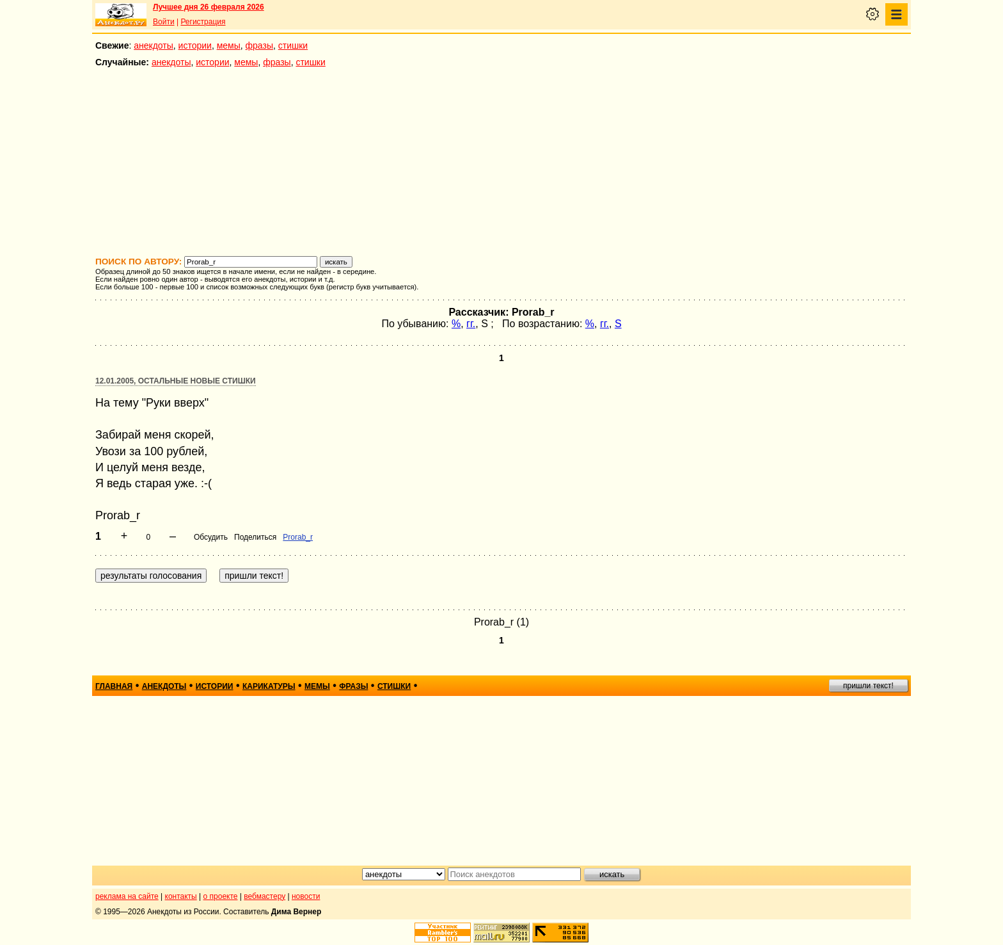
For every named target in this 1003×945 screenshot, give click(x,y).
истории (195, 45)
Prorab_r (298, 537)
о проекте (220, 896)
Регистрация (202, 21)
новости (306, 896)
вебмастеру (264, 896)
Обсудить (211, 537)
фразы (259, 45)
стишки (293, 45)
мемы (229, 45)
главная (113, 686)
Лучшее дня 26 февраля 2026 (208, 7)
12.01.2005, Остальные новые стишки (175, 380)
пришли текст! (868, 685)
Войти (164, 21)
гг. (470, 323)
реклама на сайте (127, 896)
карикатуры (269, 686)
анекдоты (153, 45)
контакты (181, 896)
